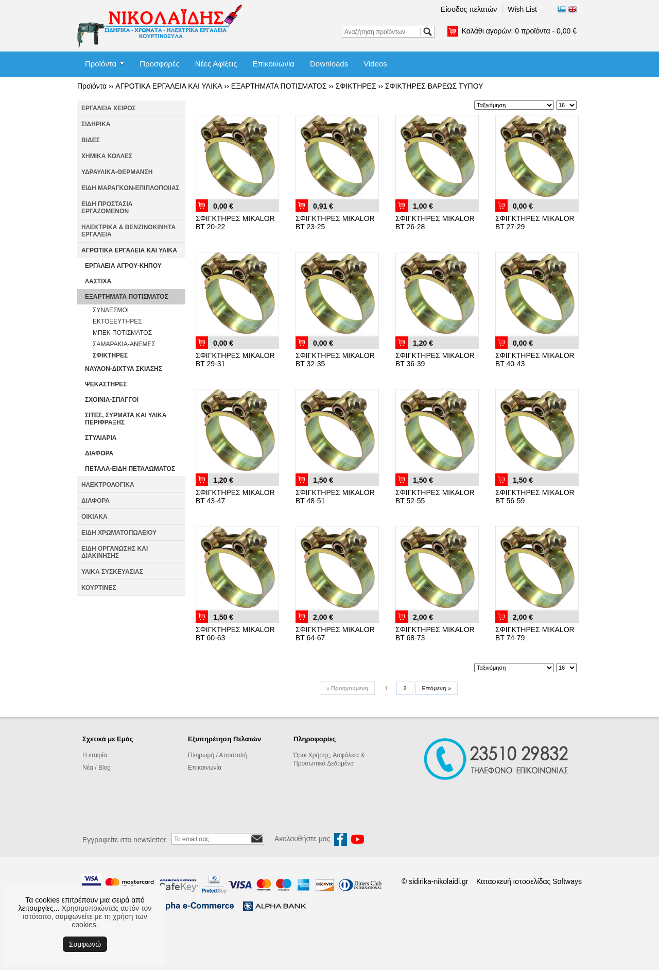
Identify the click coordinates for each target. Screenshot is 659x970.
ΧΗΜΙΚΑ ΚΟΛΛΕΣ (106, 156)
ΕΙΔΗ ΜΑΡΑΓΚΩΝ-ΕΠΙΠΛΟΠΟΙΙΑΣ (130, 188)
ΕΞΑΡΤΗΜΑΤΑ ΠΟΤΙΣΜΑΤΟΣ (279, 86)
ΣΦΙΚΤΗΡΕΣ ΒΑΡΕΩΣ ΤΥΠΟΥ (434, 86)
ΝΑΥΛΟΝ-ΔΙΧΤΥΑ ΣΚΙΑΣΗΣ (123, 368)
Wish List (522, 9)
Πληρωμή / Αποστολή (217, 755)
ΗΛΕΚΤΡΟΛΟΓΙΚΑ (107, 484)
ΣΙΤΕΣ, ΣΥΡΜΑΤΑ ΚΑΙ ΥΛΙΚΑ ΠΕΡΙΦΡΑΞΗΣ (125, 419)
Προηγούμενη (347, 688)
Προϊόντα (100, 63)
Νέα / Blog (96, 767)
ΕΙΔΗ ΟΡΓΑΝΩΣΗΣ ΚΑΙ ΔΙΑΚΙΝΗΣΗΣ (114, 552)
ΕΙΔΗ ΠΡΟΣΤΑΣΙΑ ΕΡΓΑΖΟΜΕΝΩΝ (106, 207)
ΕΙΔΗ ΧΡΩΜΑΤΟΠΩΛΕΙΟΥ (119, 532)
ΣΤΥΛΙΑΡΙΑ (100, 437)
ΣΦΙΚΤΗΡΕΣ (356, 86)
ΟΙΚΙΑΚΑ (94, 516)
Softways (567, 881)
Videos (375, 63)
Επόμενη (436, 688)
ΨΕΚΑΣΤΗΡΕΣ (106, 384)
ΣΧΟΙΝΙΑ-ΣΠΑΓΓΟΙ (111, 399)
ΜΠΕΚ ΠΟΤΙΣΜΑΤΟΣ (122, 332)
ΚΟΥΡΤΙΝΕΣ (98, 587)
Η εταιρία (94, 755)
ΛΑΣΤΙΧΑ (98, 281)
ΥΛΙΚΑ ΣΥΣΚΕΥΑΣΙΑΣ (112, 571)
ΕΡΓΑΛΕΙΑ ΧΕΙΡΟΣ (108, 108)
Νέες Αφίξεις (216, 63)
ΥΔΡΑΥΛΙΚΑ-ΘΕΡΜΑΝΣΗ (116, 172)
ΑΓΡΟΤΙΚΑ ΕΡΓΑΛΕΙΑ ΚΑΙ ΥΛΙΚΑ (168, 86)
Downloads (329, 63)
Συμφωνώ (85, 944)
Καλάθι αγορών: (519, 31)
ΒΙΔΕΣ (90, 140)
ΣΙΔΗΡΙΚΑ (96, 124)
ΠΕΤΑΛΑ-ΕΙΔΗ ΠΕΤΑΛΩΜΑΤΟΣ (130, 468)
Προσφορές (159, 63)
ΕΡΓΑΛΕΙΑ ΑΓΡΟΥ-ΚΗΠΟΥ (123, 265)
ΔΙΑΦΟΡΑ (99, 453)
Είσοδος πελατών (469, 9)
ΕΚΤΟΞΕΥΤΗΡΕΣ (117, 321)
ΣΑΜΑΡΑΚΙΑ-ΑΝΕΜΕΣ (124, 344)
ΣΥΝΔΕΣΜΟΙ (111, 310)
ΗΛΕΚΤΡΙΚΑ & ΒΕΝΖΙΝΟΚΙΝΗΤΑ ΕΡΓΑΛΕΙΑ (128, 231)
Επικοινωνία (273, 63)
